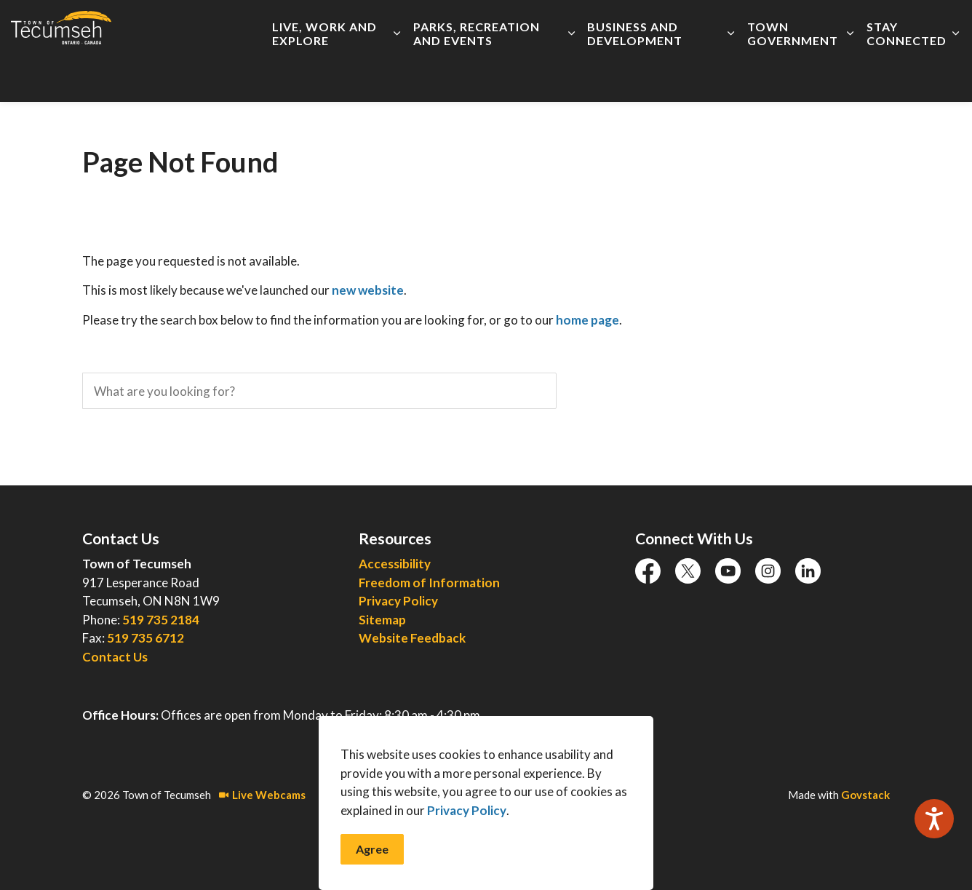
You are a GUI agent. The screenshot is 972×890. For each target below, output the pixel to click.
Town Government (792, 76)
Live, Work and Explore (324, 76)
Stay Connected (907, 76)
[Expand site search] (946, 25)
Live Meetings (611, 25)
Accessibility (387, 25)
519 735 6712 (145, 637)
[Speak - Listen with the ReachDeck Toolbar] (934, 818)
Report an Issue (698, 25)
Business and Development (634, 76)
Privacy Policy (466, 834)
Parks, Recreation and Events (476, 76)
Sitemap (382, 619)
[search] (319, 391)
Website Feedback (412, 637)
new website (368, 290)
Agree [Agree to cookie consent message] (372, 873)
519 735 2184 (160, 619)
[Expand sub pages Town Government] (850, 76)
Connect (793, 25)
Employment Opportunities (497, 25)
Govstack (865, 794)
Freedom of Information (429, 582)
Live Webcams (262, 794)
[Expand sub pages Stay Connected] (955, 76)
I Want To (880, 25)
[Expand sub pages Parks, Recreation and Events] (571, 76)
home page (587, 319)
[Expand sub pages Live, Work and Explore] (396, 76)
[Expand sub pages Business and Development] (730, 76)
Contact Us (115, 656)
